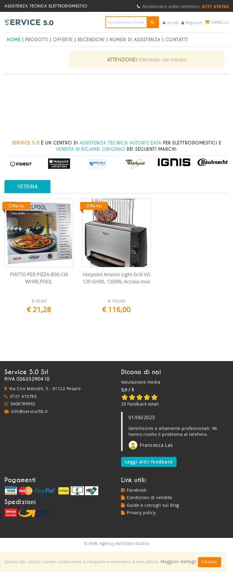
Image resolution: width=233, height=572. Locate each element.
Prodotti (36, 40)
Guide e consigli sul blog (150, 528)
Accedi (171, 22)
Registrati (192, 22)
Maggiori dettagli (179, 561)
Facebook (134, 513)
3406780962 (23, 426)
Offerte (63, 40)
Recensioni (91, 40)
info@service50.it (29, 434)
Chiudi (209, 562)
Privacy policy (138, 535)
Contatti (176, 40)
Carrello (217, 22)
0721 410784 (23, 419)
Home (13, 40)
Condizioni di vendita (146, 520)
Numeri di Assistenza (135, 40)
